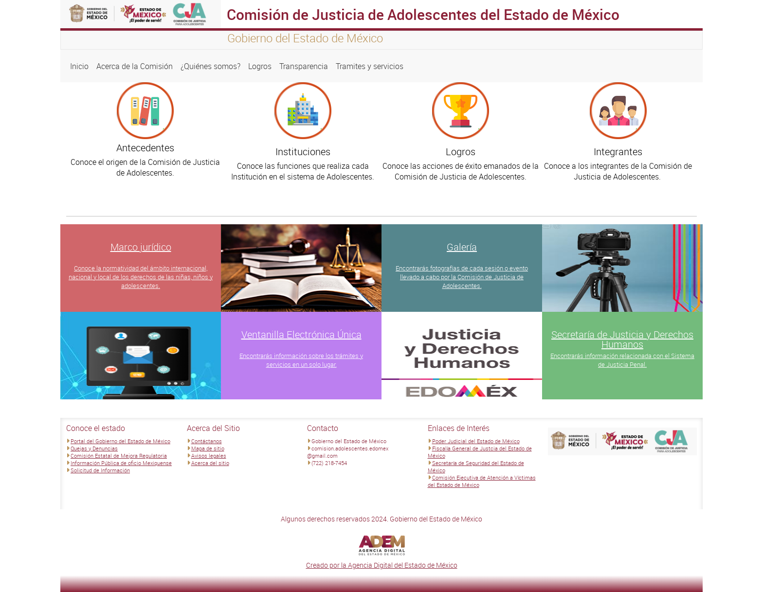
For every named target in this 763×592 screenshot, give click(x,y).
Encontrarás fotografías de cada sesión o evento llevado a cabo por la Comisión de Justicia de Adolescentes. (462, 277)
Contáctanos (206, 441)
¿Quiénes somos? (210, 66)
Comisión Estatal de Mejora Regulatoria (119, 455)
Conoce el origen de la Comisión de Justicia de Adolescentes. (145, 167)
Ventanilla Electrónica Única (301, 334)
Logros (260, 66)
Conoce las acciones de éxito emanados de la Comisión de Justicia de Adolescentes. (460, 171)
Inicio (79, 66)
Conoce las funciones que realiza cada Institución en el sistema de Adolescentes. (302, 171)
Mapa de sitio (207, 448)
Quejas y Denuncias (94, 448)
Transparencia (303, 66)
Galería (462, 246)
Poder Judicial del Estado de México (476, 441)
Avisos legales (208, 455)
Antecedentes (145, 147)
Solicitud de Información (100, 470)
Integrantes (618, 151)
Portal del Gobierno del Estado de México (120, 441)
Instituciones (302, 151)
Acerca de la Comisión (134, 66)
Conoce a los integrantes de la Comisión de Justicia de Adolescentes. (618, 171)
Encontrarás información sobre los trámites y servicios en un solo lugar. (301, 360)
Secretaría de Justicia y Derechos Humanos (622, 339)
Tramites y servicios (369, 66)
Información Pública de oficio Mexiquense (121, 462)
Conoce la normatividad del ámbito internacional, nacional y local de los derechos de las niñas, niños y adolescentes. (141, 277)
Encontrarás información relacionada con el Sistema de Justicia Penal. (622, 360)
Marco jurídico (140, 246)
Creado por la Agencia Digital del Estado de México (381, 565)
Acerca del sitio (210, 462)
